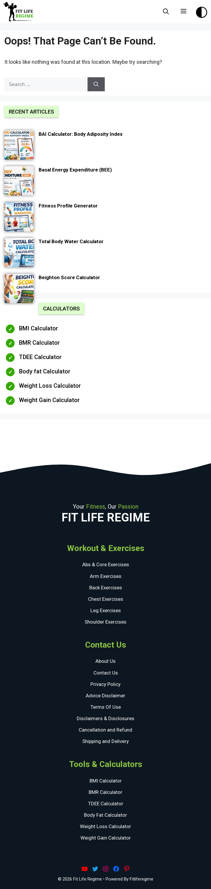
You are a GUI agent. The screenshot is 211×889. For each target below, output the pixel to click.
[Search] (96, 84)
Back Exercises (105, 588)
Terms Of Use (105, 707)
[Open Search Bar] (166, 11)
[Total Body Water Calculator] (19, 254)
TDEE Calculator (40, 357)
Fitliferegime (141, 879)
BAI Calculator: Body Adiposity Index (81, 134)
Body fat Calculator (44, 371)
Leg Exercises (105, 610)
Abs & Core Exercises (105, 564)
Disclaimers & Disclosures (105, 718)
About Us (105, 661)
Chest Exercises (105, 599)
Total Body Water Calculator (71, 241)
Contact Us (105, 673)
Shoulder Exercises (105, 622)
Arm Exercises (105, 576)
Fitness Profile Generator (68, 206)
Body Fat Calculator (105, 815)
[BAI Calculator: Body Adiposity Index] (19, 146)
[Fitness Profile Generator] (19, 218)
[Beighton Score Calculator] (19, 290)
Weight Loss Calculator (50, 385)
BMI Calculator (38, 328)
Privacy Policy (105, 684)
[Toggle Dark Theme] (201, 10)
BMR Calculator (39, 342)
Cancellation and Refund (105, 730)
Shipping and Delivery (105, 741)
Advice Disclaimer (105, 695)
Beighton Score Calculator (69, 277)
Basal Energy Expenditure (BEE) (75, 170)
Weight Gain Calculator (49, 400)
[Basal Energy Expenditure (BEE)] (19, 182)
